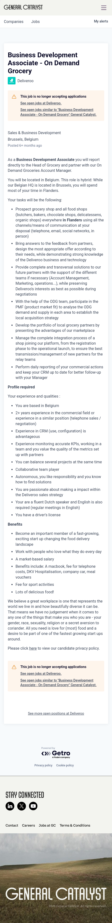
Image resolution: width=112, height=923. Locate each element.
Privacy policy (43, 765)
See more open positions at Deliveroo (56, 713)
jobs (35, 21)
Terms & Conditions (75, 825)
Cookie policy (65, 765)
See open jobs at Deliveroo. (41, 103)
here (33, 648)
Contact (12, 825)
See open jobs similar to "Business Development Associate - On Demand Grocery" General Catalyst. (58, 112)
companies (14, 21)
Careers (28, 825)
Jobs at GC (47, 825)
